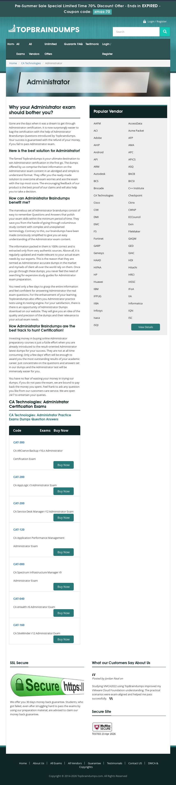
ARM (96, 166)
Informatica (135, 303)
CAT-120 (18, 529)
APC (130, 152)
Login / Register (157, 21)
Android (99, 152)
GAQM (132, 238)
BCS (96, 181)
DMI (96, 217)
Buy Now (64, 465)
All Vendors (34, 49)
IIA (130, 296)
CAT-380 (18, 442)
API (96, 159)
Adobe (98, 138)
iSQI (96, 325)
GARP (97, 246)
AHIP (97, 145)
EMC (96, 224)
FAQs (80, 44)
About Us (38, 763)
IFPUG (97, 296)
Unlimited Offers (51, 49)
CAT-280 (18, 477)
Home (10, 44)
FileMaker (134, 231)
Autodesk (99, 174)
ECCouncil (134, 217)
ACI (96, 130)
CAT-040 (18, 599)
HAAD (97, 260)
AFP (130, 138)
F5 (95, 231)
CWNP (132, 210)
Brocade (99, 188)
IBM (96, 289)
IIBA (96, 303)
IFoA (131, 289)
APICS (132, 159)
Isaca (97, 318)
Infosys (98, 310)
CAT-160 (18, 625)
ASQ (130, 166)
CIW (96, 210)
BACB (131, 174)
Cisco (97, 202)
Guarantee (70, 44)
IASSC (131, 282)
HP (95, 274)
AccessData (135, 123)
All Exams (20, 49)
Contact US (135, 763)
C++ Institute (136, 188)
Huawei (98, 282)
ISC (130, 318)
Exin (130, 224)
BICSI (131, 181)
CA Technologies (31, 63)
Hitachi (132, 267)
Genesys (99, 253)
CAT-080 (18, 564)
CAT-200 (18, 503)
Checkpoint (135, 195)
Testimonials (92, 44)
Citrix (131, 202)
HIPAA (97, 267)
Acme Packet (136, 130)
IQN (130, 310)
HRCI (131, 274)
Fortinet (99, 238)
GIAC (131, 253)
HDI (130, 260)
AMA (131, 145)
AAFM (97, 123)
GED (130, 246)
